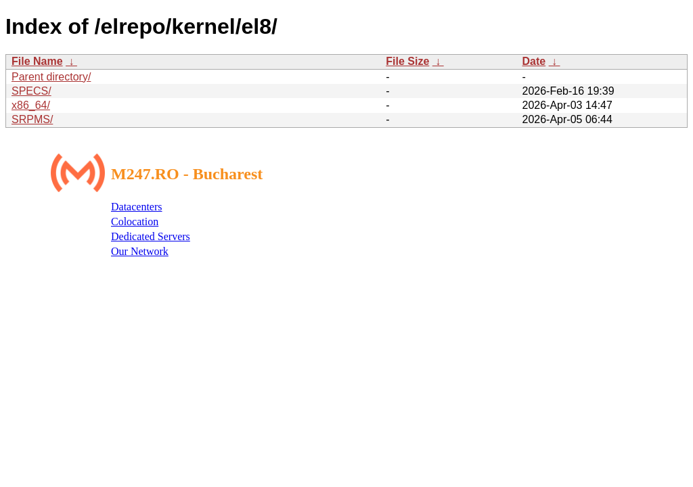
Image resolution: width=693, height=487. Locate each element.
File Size (407, 61)
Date (533, 61)
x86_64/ (31, 105)
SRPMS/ (32, 119)
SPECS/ (31, 91)
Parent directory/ (51, 77)
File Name (37, 61)
